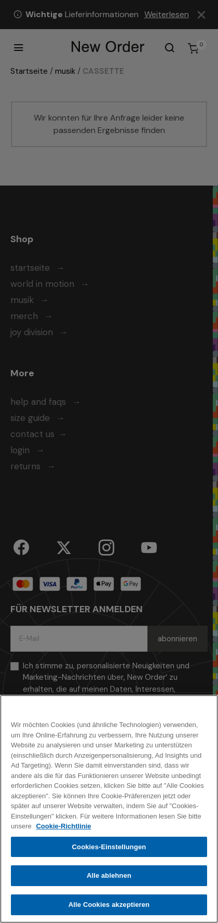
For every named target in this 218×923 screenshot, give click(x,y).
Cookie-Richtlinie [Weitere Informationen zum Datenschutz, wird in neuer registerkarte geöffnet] (63, 829)
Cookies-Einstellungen (109, 849)
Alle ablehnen (109, 878)
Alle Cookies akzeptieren (109, 908)
